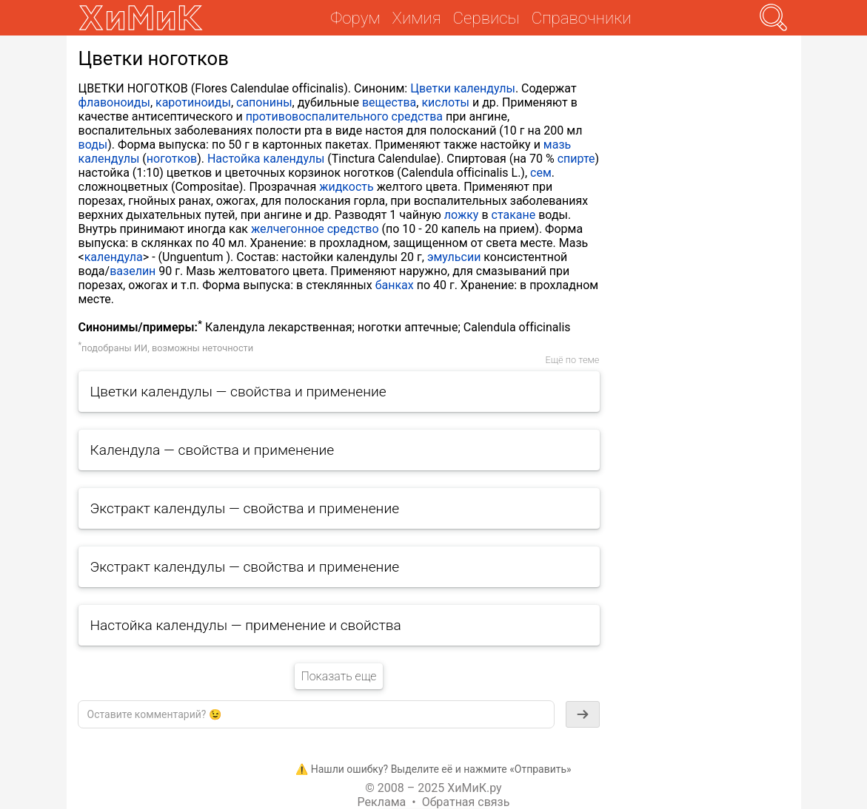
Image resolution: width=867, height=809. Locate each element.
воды (93, 145)
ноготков (172, 159)
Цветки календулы (462, 88)
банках (394, 285)
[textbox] (316, 714)
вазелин (132, 271)
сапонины (264, 102)
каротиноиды (193, 102)
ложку (461, 215)
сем (541, 173)
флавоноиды (114, 102)
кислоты (445, 102)
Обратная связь (466, 802)
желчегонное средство (315, 229)
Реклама (382, 802)
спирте (576, 159)
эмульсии (454, 257)
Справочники (582, 17)
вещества (389, 102)
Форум (355, 17)
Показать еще (338, 676)
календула (113, 257)
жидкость (346, 187)
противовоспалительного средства (344, 116)
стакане (514, 215)
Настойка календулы (265, 159)
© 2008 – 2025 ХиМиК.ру (433, 788)
